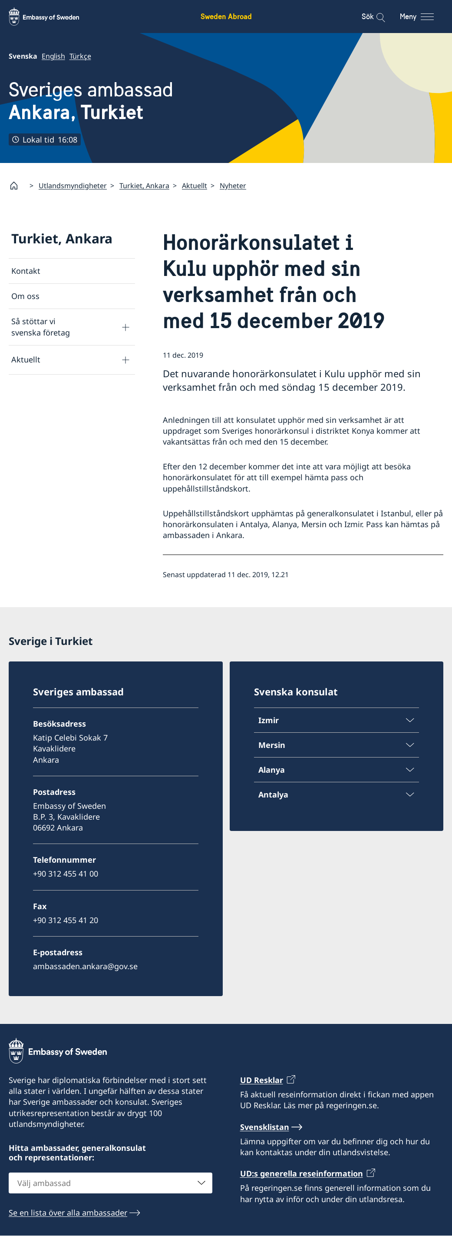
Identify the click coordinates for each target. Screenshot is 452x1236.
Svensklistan (264, 1127)
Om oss (25, 296)
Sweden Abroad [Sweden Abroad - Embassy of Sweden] (226, 16)
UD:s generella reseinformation (301, 1173)
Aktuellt (194, 185)
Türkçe (80, 56)
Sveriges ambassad (91, 101)
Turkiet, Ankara (144, 185)
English (53, 56)
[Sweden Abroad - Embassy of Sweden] (52, 16)
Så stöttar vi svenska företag (40, 326)
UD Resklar (261, 1080)
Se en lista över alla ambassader (68, 1212)
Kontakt (25, 271)
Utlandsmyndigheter (73, 185)
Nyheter (233, 185)
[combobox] (110, 1183)
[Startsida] (17, 185)
